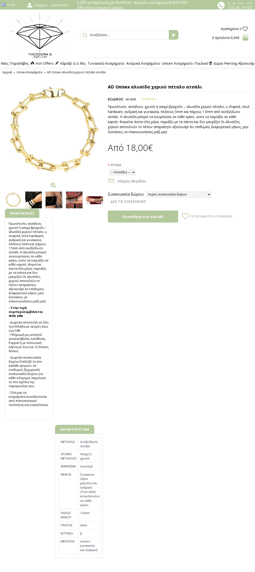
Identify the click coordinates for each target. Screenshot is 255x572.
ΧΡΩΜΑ (116, 165)
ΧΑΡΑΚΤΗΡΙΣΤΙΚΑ (74, 429)
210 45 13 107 (240, 7)
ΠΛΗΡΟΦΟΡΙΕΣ (22, 213)
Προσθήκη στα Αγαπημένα (211, 216)
